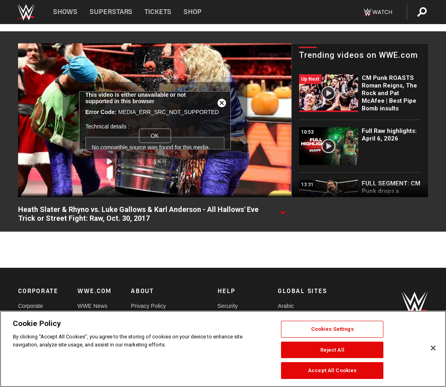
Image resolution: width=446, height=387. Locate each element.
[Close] (433, 348)
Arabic (286, 306)
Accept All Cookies (332, 370)
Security (228, 306)
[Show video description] (282, 210)
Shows (65, 12)
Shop (192, 12)
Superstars (111, 12)
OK (155, 135)
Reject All (332, 350)
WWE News (92, 306)
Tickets (158, 12)
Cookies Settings (332, 329)
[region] (223, 349)
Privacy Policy (148, 306)
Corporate (30, 306)
